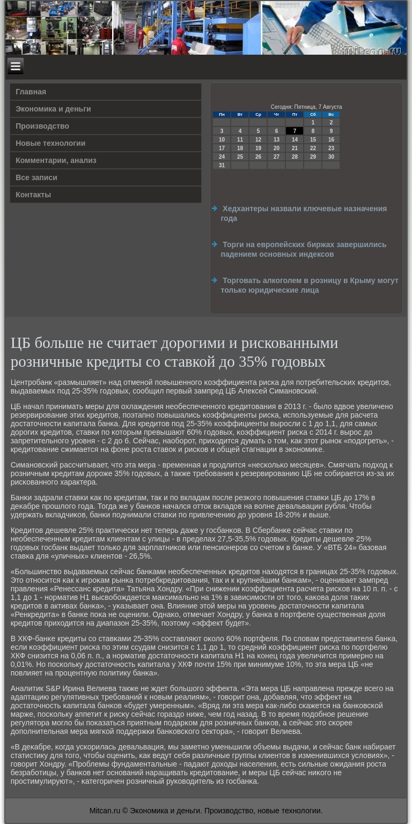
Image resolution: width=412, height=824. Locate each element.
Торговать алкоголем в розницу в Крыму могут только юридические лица (309, 285)
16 (331, 140)
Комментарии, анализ (56, 160)
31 (222, 165)
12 (258, 140)
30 (331, 157)
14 (295, 140)
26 (258, 157)
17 (222, 148)
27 (276, 157)
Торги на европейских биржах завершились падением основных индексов (303, 249)
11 (240, 140)
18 (240, 148)
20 (276, 148)
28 (295, 157)
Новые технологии (50, 143)
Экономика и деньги (53, 109)
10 (222, 140)
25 (240, 157)
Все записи (36, 177)
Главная (31, 91)
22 (313, 148)
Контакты (33, 194)
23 (331, 148)
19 (258, 148)
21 (295, 148)
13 (276, 140)
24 (222, 157)
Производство (42, 126)
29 (313, 157)
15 (313, 140)
